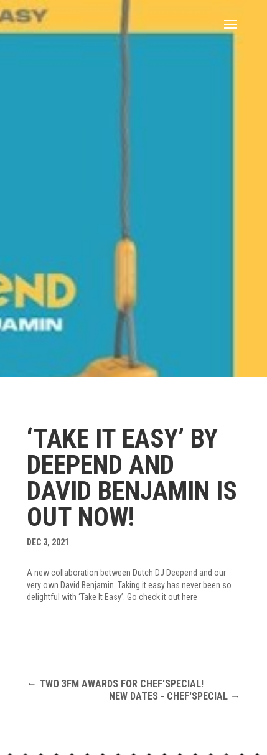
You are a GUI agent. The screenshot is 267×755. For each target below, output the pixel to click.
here (189, 597)
